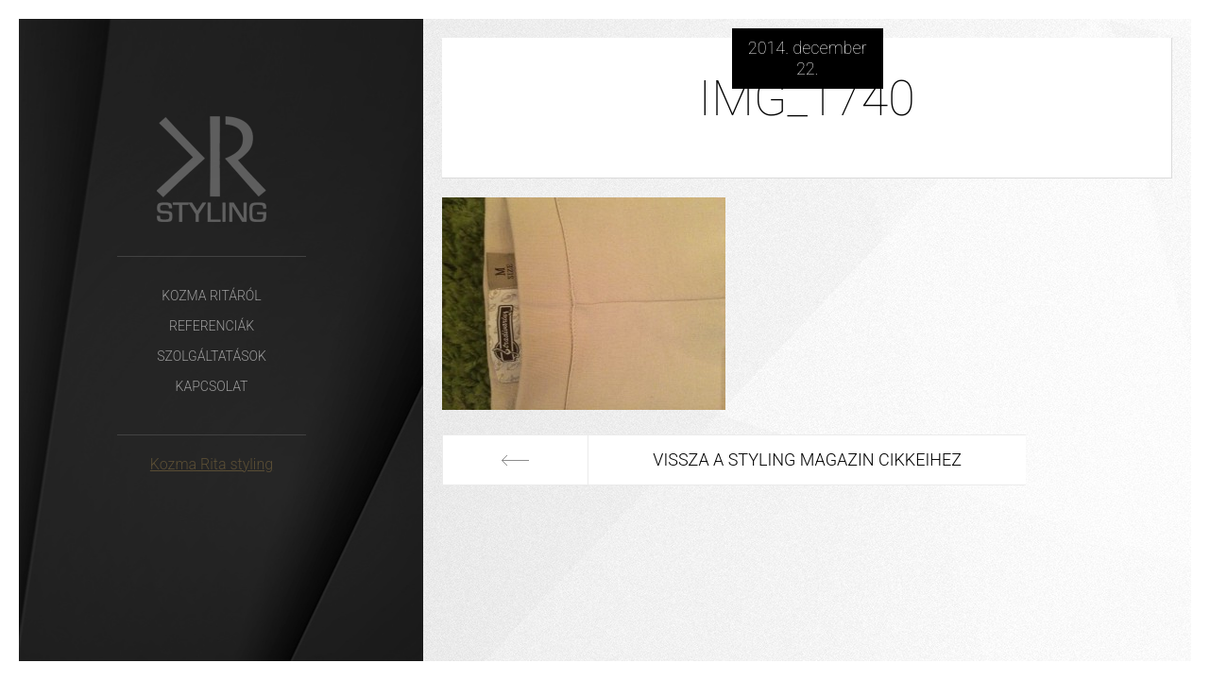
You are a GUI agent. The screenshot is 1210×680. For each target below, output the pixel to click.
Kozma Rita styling (211, 464)
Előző (515, 459)
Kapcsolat (212, 386)
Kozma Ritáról (211, 295)
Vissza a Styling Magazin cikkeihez (807, 459)
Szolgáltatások (211, 356)
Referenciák (211, 325)
